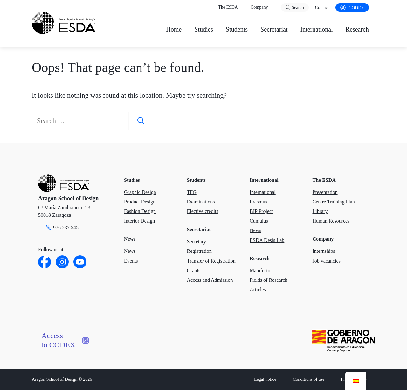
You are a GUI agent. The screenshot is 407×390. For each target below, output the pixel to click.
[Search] (141, 121)
